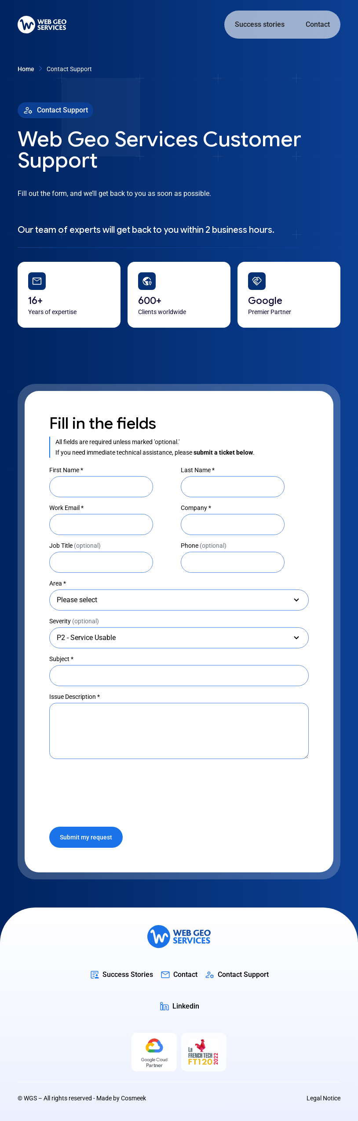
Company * (196, 507)
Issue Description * (74, 696)
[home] (42, 24)
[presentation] (116, 788)
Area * (57, 583)
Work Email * (66, 507)
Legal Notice (323, 1098)
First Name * (66, 470)
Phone (203, 545)
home (26, 68)
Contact (318, 24)
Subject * (61, 658)
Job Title (75, 545)
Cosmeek (133, 1098)
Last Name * (198, 470)
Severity (74, 621)
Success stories (260, 24)
